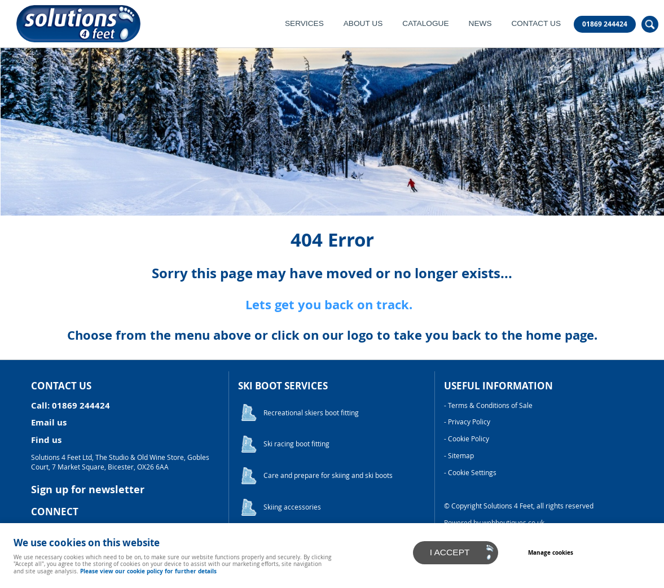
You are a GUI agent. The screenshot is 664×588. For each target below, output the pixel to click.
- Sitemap (459, 455)
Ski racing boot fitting (296, 444)
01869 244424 (604, 24)
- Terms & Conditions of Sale (488, 405)
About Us (363, 23)
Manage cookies (550, 552)
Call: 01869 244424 (70, 405)
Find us (46, 440)
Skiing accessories (292, 507)
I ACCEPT (450, 552)
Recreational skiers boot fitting (311, 413)
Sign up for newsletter (87, 489)
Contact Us (536, 23)
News (480, 23)
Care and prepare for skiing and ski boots (328, 475)
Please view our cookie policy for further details (148, 571)
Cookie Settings (472, 472)
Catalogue (425, 23)
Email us (49, 422)
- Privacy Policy (467, 422)
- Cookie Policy (466, 439)
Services (304, 23)
